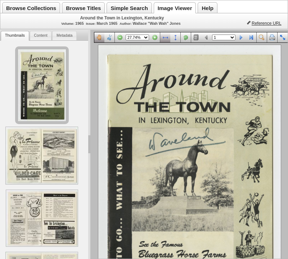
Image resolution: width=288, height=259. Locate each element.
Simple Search (129, 8)
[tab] (15, 36)
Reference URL (267, 23)
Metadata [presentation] (64, 35)
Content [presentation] (40, 35)
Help (207, 8)
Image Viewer (175, 8)
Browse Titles (83, 8)
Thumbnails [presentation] (15, 35)
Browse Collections (31, 8)
